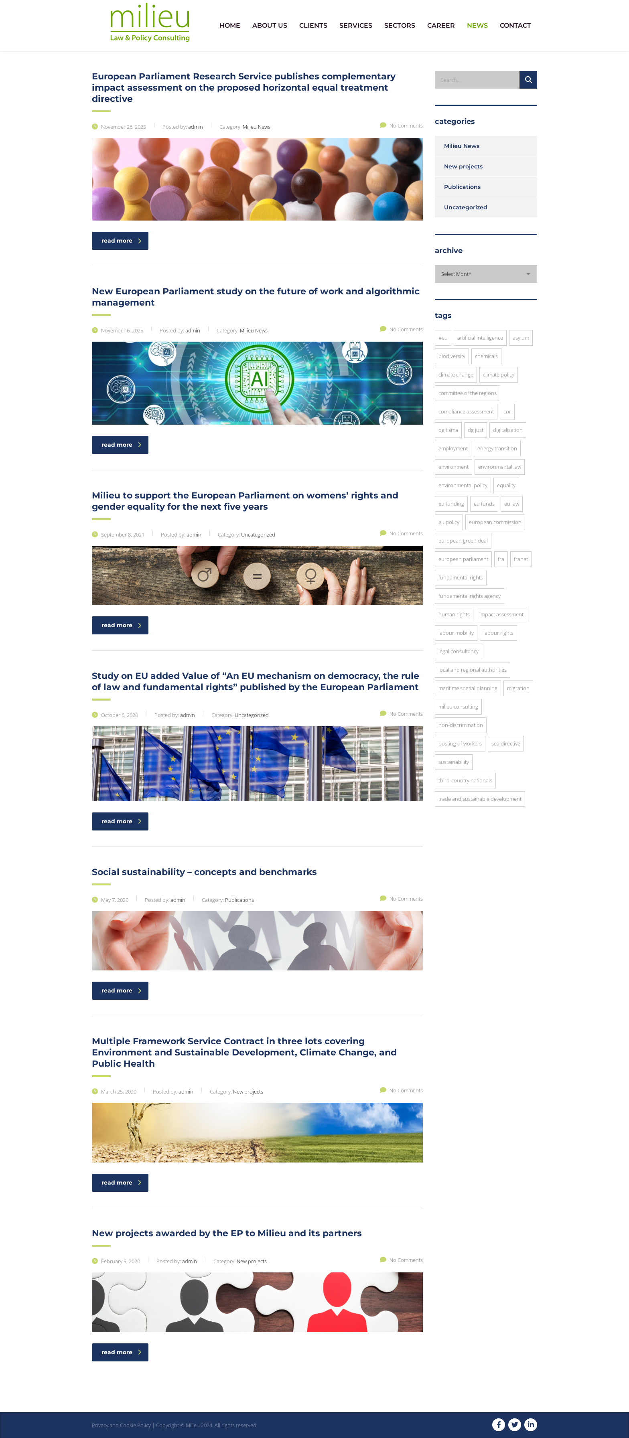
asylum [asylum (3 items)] (521, 337)
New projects (463, 166)
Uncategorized (465, 207)
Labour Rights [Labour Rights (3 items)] (498, 632)
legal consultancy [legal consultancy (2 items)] (458, 651)
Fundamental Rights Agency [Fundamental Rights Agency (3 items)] (469, 596)
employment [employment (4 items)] (453, 448)
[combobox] (486, 274)
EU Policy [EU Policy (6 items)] (448, 522)
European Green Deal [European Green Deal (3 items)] (463, 540)
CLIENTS (313, 25)
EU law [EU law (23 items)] (511, 503)
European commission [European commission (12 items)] (495, 522)
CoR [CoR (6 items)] (507, 411)
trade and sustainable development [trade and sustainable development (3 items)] (479, 798)
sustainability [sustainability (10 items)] (453, 762)
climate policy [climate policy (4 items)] (498, 374)
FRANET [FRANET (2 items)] (521, 559)
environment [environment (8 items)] (453, 466)
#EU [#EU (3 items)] (443, 337)
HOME (229, 25)
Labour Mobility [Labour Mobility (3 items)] (456, 632)
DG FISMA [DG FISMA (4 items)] (448, 429)
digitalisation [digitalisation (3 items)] (508, 429)
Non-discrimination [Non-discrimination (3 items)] (460, 725)
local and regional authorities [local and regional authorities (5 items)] (472, 669)
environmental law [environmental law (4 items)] (499, 466)
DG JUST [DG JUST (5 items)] (475, 429)
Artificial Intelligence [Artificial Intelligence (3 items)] (480, 337)
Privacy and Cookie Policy (121, 1425)
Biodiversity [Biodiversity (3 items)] (451, 356)
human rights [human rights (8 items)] (454, 614)
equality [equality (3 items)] (506, 485)
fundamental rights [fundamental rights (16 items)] (460, 577)
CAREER (441, 25)
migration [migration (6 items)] (518, 688)
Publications (462, 186)
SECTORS (399, 25)
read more (121, 240)
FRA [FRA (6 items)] (501, 559)
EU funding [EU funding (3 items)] (451, 503)
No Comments (401, 125)
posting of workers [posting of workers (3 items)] (460, 743)
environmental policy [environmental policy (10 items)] (462, 485)
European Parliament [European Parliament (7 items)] (463, 559)
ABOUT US (269, 25)
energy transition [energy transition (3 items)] (497, 448)
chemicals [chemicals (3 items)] (486, 356)
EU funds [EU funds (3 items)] (484, 503)
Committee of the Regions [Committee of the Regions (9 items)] (467, 393)
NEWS (477, 25)
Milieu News (461, 146)
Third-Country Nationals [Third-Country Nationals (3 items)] (465, 780)
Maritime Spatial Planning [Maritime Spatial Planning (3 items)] (467, 688)
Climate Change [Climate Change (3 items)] (455, 374)
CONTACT (515, 25)
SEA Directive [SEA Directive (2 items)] (505, 743)
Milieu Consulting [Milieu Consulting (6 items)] (458, 706)
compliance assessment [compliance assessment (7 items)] (466, 411)
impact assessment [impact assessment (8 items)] (501, 614)
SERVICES (355, 25)
